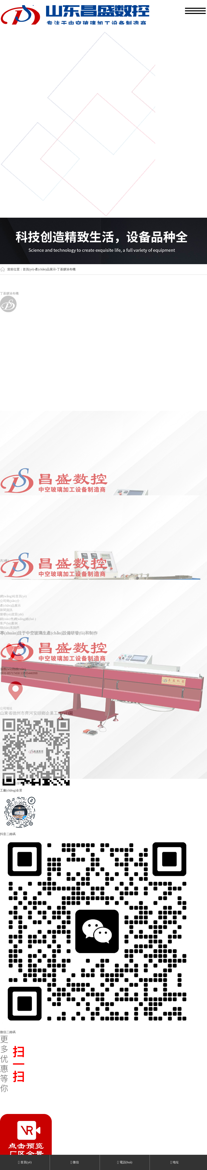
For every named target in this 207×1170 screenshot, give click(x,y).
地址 (175, 1162)
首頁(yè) (28, 269)
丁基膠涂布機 (66, 269)
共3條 (4, 562)
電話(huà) (124, 1162)
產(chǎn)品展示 (45, 269)
